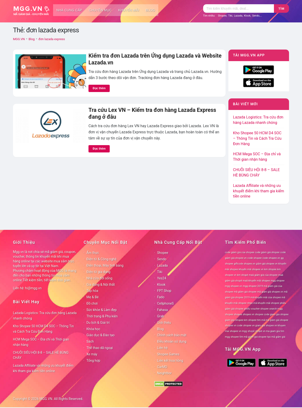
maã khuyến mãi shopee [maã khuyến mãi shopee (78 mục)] (256, 280)
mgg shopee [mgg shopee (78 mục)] (278, 280)
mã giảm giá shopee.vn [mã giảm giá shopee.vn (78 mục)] (270, 291)
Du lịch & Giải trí (98, 322)
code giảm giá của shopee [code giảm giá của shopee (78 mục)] (239, 252)
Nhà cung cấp (69, 10)
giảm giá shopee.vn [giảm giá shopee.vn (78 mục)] (267, 263)
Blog (150, 10)
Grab (160, 316)
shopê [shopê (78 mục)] (251, 331)
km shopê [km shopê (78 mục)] (242, 275)
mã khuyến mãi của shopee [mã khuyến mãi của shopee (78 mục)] (265, 297)
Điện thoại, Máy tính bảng (105, 265)
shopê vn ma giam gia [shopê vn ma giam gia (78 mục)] (267, 331)
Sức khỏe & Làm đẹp (102, 310)
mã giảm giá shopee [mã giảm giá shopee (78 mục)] (245, 291)
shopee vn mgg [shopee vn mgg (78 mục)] (238, 331)
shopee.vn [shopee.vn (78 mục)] (248, 314)
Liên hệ (162, 348)
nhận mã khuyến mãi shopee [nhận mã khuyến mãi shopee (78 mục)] (263, 303)
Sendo (256, 15)
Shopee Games (168, 354)
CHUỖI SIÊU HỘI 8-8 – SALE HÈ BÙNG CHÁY (41, 355)
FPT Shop (164, 291)
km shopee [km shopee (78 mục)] (270, 269)
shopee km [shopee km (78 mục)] (241, 320)
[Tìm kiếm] (238, 8)
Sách (90, 341)
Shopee (222, 15)
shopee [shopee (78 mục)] (238, 314)
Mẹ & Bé (93, 297)
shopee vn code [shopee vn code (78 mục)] (234, 325)
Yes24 (161, 278)
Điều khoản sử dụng (171, 341)
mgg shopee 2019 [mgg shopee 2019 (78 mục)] (253, 286)
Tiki (230, 15)
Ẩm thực (93, 253)
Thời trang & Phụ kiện (102, 316)
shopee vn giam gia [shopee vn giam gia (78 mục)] (254, 325)
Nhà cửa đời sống (100, 278)
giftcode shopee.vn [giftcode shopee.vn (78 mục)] (244, 263)
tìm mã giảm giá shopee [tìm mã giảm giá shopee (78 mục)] (252, 336)
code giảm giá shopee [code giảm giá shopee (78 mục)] (267, 252)
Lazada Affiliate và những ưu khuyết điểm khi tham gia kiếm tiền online (258, 191)
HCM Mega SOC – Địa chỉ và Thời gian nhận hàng (41, 342)
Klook (247, 15)
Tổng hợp (93, 360)
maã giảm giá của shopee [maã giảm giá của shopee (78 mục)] (263, 275)
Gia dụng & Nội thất (101, 284)
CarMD (162, 367)
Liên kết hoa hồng (170, 360)
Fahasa (162, 310)
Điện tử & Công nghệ (102, 259)
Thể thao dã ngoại (100, 348)
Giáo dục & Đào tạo (101, 335)
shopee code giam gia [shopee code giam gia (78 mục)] (267, 314)
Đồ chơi (92, 303)
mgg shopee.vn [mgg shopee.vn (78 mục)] (233, 286)
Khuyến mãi (128, 10)
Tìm (281, 8)
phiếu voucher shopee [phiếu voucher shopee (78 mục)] (256, 308)
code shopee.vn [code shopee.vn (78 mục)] (271, 258)
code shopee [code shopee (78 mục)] (254, 258)
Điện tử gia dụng (99, 272)
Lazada (238, 15)
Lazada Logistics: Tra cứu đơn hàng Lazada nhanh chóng (45, 315)
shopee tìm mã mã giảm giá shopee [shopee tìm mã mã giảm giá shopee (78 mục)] (268, 320)
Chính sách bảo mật (171, 335)
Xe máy (92, 354)
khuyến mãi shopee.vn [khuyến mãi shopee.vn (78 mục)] (251, 269)
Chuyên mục (100, 10)
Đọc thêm (99, 88)
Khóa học (94, 329)
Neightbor (164, 373)
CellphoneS (165, 303)
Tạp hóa (92, 291)
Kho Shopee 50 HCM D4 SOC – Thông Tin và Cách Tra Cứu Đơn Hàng (257, 138)
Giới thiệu (164, 322)
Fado (160, 297)
